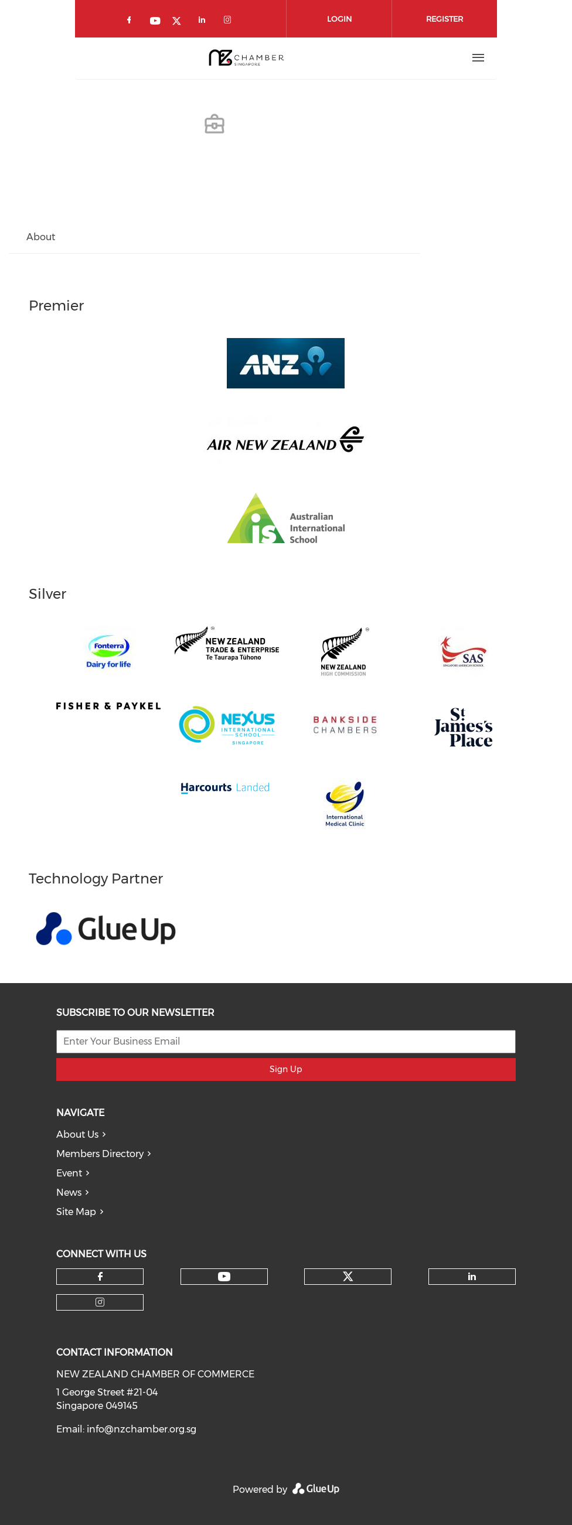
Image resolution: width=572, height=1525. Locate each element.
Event (69, 1173)
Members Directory (100, 1153)
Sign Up (286, 1069)
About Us (77, 1134)
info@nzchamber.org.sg (141, 1429)
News (68, 1192)
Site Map (76, 1211)
